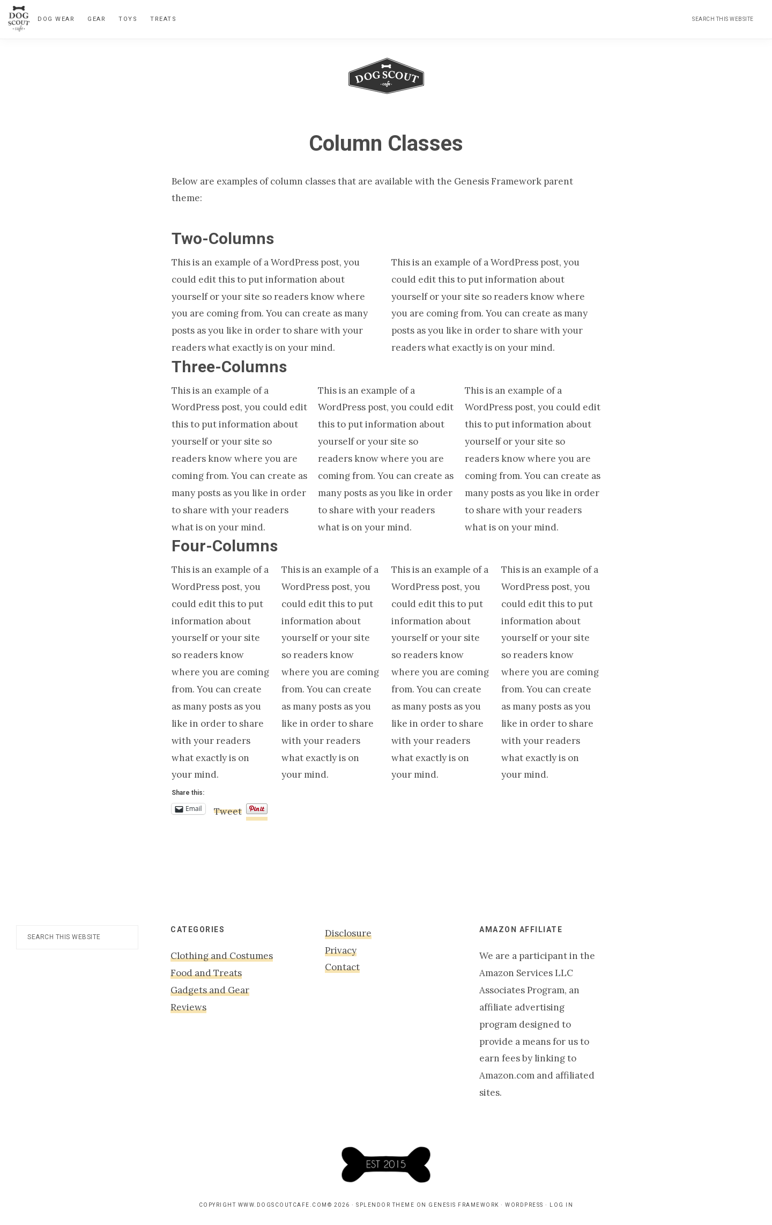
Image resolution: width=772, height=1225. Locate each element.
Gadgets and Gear (209, 990)
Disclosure (348, 933)
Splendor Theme (385, 1205)
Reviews (188, 1007)
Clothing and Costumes (221, 956)
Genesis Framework (463, 1205)
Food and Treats (206, 973)
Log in (561, 1205)
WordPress (524, 1205)
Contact (342, 967)
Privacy (341, 950)
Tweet (228, 809)
